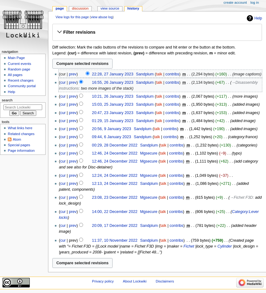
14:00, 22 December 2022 (115, 212)
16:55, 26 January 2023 (112, 82)
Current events (19, 64)
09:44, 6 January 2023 (111, 137)
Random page (19, 69)
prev (73, 74)
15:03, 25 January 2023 (112, 104)
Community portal (22, 86)
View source (109, 8)
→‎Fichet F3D (241, 197)
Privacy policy (103, 281)
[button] (157, 32)
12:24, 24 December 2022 (115, 175)
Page (59, 8)
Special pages (19, 145)
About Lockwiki (134, 281)
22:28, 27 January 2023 (112, 74)
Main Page (16, 58)
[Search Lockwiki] (22, 107)
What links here (20, 128)
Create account (235, 2)
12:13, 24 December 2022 (115, 183)
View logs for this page (72, 17)
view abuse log (102, 17)
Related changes (21, 134)
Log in (254, 2)
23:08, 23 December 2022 (115, 197)
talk (159, 74)
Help (258, 18)
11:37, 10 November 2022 (115, 240)
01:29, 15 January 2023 (112, 121)
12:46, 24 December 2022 (115, 153)
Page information (21, 150)
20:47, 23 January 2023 (112, 113)
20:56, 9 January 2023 (111, 129)
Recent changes (20, 80)
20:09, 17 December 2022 (115, 225)
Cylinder (224, 246)
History (133, 8)
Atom (17, 139)
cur (63, 82)
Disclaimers (165, 281)
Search (7, 100)
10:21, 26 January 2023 (112, 96)
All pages (15, 75)
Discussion (80, 8)
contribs (172, 74)
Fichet (189, 246)
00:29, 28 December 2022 (115, 145)
